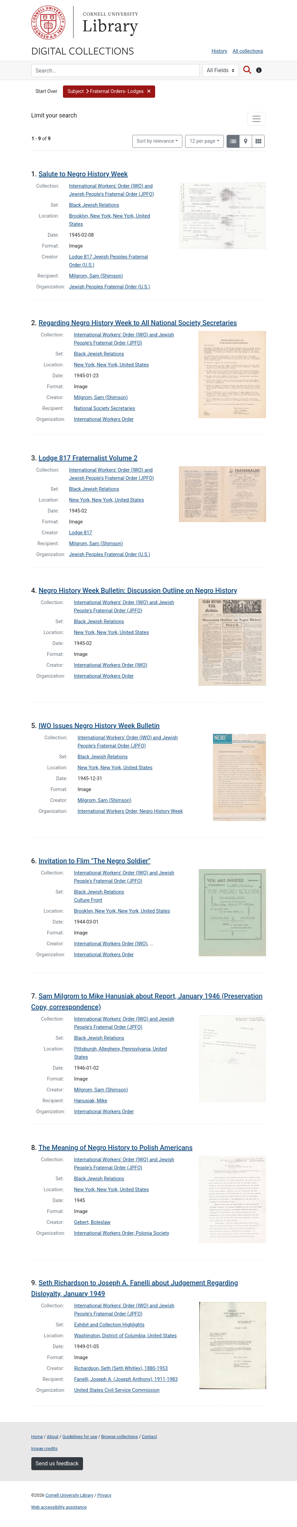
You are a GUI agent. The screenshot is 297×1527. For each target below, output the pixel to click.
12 (202, 140)
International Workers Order (104, 419)
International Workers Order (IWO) (110, 665)
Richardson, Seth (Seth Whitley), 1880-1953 (121, 1368)
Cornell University (48, 22)
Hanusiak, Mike (90, 1101)
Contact (149, 1436)
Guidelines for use (79, 1436)
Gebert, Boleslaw (92, 1222)
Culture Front (88, 900)
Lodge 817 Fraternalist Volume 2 (87, 458)
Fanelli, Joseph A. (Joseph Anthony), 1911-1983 (126, 1379)
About (53, 1436)
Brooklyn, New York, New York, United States (122, 911)
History (219, 51)
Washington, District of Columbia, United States (125, 1336)
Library (109, 22)
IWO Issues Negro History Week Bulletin (99, 726)
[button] (109, 91)
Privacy (104, 1495)
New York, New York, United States (111, 365)
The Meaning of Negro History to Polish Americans (115, 1148)
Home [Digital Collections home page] (37, 1436)
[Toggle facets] (256, 119)
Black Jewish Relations (94, 205)
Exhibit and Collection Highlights (109, 1325)
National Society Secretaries (104, 408)
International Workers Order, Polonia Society (121, 1233)
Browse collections (119, 1436)
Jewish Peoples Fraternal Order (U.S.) (109, 287)
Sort (155, 141)
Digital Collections (82, 50)
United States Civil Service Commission (117, 1390)
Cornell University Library (70, 1495)
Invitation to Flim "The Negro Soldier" (94, 861)
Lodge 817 (80, 533)
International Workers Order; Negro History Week (130, 811)
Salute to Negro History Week (83, 174)
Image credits (44, 1448)
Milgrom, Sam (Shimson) (96, 276)
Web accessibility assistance (59, 1507)
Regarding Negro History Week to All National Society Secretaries (137, 323)
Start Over (46, 91)
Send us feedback (57, 1463)
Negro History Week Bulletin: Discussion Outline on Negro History (137, 590)
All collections (248, 51)
